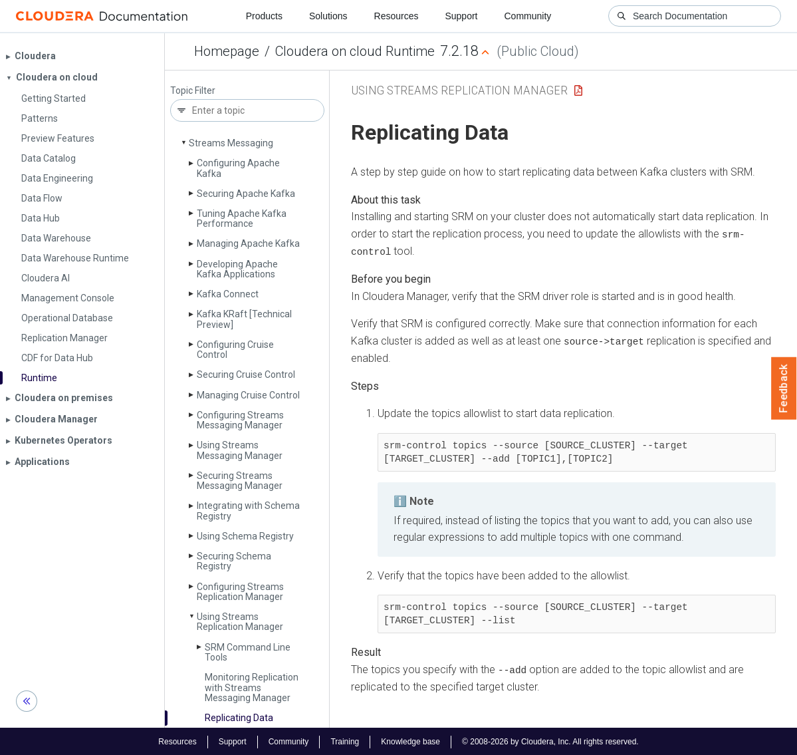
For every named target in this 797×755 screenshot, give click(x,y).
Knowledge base (410, 740)
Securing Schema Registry (234, 561)
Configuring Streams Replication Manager (240, 591)
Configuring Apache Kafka (238, 168)
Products (264, 16)
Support (461, 16)
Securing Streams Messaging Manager (240, 480)
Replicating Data (239, 717)
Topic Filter (192, 91)
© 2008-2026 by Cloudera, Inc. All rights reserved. (550, 740)
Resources (396, 16)
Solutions (328, 16)
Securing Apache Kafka (246, 193)
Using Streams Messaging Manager (240, 450)
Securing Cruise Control (246, 374)
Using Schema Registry (245, 536)
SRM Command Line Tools (247, 652)
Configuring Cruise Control (235, 349)
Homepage (226, 51)
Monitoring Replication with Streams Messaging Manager (251, 687)
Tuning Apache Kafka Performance (241, 218)
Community (528, 16)
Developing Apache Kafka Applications (237, 269)
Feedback (784, 388)
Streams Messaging (231, 143)
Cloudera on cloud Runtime (355, 51)
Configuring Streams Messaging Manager (240, 420)
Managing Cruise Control (248, 395)
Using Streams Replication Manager (240, 621)
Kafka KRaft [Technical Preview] (244, 319)
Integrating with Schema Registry (248, 510)
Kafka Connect (228, 294)
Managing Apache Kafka (248, 243)
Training (344, 740)
